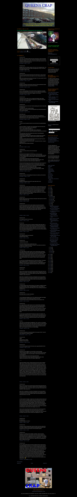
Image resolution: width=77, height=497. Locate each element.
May (51, 247)
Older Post (45, 463)
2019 (50, 254)
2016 (50, 258)
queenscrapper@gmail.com (38, 491)
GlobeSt (49, 172)
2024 (50, 189)
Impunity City (50, 173)
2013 (50, 262)
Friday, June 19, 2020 (24, 381)
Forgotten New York (51, 171)
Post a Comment (19, 461)
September (52, 200)
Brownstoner (50, 166)
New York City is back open (54, 237)
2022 (50, 192)
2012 (50, 264)
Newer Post (19, 463)
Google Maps (52, 161)
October (51, 199)
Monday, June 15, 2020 (24, 265)
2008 (50, 269)
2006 (50, 272)
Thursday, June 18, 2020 (25, 342)
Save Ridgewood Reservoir (52, 139)
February (51, 251)
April (51, 248)
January (51, 252)
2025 (50, 188)
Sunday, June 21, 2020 (24, 422)
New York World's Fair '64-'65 (52, 137)
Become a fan (50, 124)
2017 (50, 257)
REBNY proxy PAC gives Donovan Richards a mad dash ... (54, 220)
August (51, 202)
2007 (50, 271)
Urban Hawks (50, 182)
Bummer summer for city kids (54, 218)
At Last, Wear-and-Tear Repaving (53, 92)
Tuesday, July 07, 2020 (24, 440)
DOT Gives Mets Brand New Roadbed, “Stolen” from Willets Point (53, 94)
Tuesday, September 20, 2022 (26, 459)
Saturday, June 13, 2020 (25, 63)
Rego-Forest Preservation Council (53, 138)
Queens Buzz (50, 176)
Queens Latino (50, 177)
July (50, 203)
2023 (50, 191)
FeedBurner (56, 63)
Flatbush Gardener (51, 170)
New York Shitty (50, 175)
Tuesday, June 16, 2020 (24, 328)
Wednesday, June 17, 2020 (25, 334)
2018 (50, 255)
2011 (50, 265)
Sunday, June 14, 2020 (24, 194)
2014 (50, 261)
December (51, 196)
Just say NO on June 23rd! (54, 239)
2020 (50, 195)
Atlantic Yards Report (51, 165)
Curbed (49, 167)
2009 (50, 268)
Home (32, 463)
